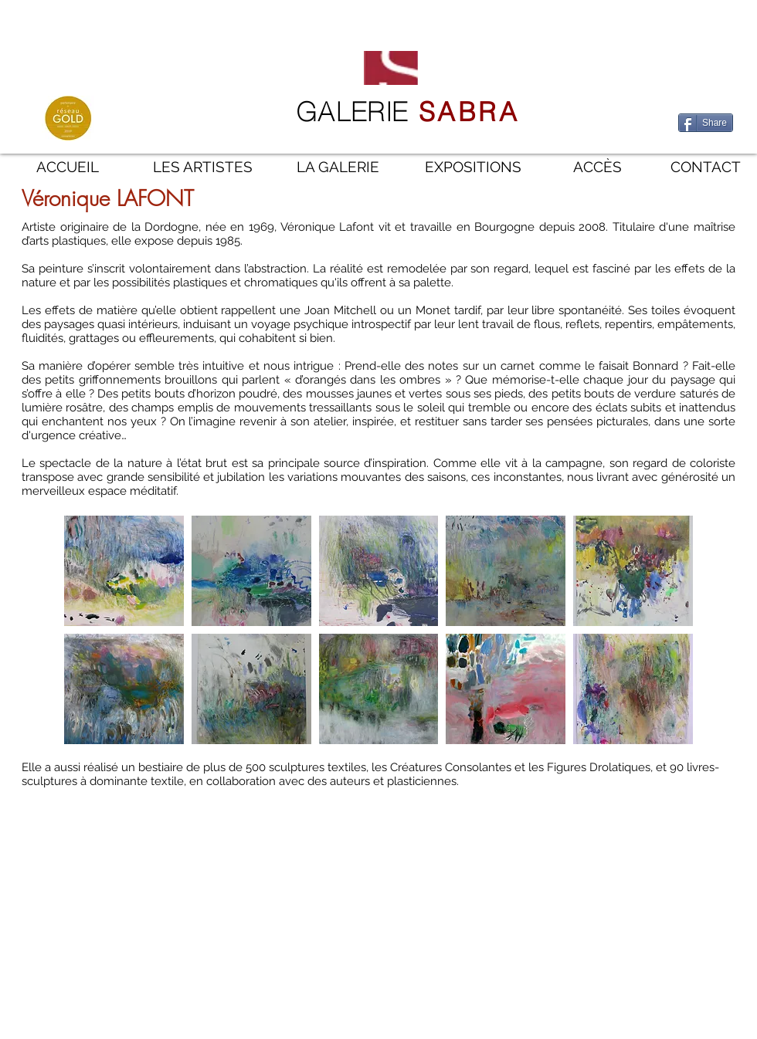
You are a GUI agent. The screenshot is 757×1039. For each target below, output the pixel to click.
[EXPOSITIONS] (473, 167)
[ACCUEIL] (67, 167)
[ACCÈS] (597, 167)
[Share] (705, 122)
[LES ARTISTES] (202, 167)
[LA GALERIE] (338, 167)
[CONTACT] (705, 167)
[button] (124, 571)
